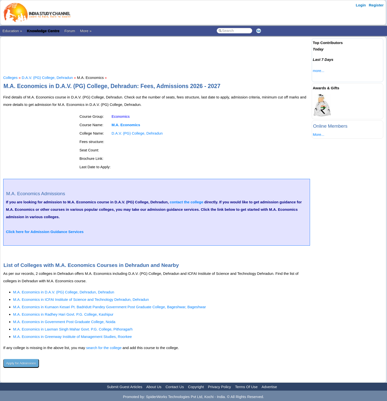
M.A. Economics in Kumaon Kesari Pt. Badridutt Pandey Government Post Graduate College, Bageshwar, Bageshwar (109, 307)
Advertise (269, 387)
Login (361, 5)
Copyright (196, 387)
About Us (153, 387)
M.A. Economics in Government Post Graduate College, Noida (64, 322)
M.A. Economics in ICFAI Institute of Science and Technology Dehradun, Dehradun (81, 299)
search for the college (103, 348)
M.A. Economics (126, 125)
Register (376, 5)
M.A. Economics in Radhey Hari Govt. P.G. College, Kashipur (63, 314)
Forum (69, 31)
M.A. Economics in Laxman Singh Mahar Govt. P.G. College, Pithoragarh (73, 329)
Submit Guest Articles (124, 387)
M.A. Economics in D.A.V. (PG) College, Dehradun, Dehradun (63, 292)
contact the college (186, 202)
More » (86, 31)
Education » (12, 31)
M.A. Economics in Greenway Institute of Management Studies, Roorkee (72, 336)
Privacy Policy (219, 387)
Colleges (10, 77)
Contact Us (175, 387)
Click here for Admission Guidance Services (45, 232)
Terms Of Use (246, 387)
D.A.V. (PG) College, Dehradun (47, 77)
